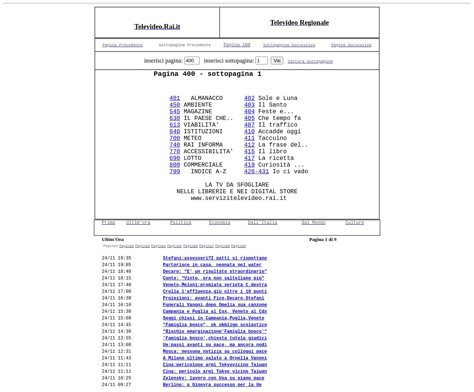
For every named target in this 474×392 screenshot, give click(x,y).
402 (249, 98)
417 (249, 158)
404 (249, 111)
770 (175, 151)
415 (249, 151)
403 (249, 105)
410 (249, 131)
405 (249, 118)
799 (175, 171)
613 (175, 125)
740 (175, 145)
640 (175, 131)
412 (249, 145)
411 (249, 138)
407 (249, 125)
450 (175, 105)
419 (249, 165)
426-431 (256, 171)
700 (175, 138)
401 (175, 98)
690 (175, 158)
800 (175, 165)
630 (175, 118)
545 (175, 111)
